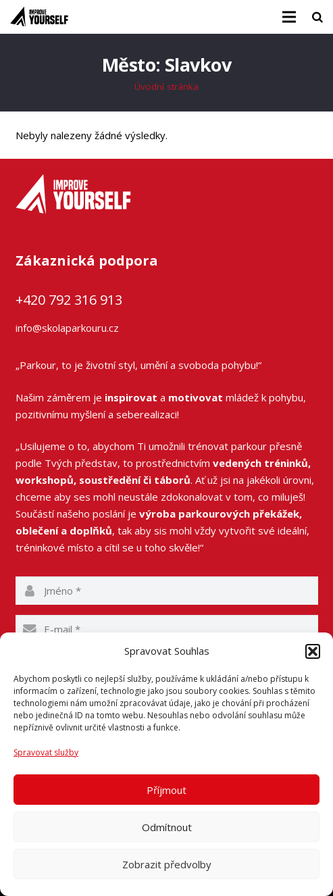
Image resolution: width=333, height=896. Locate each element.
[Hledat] (317, 17)
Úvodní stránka (166, 86)
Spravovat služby (46, 752)
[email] (167, 629)
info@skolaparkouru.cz (67, 327)
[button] (312, 651)
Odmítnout (167, 827)
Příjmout (166, 790)
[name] (167, 590)
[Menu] (289, 17)
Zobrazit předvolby (166, 864)
